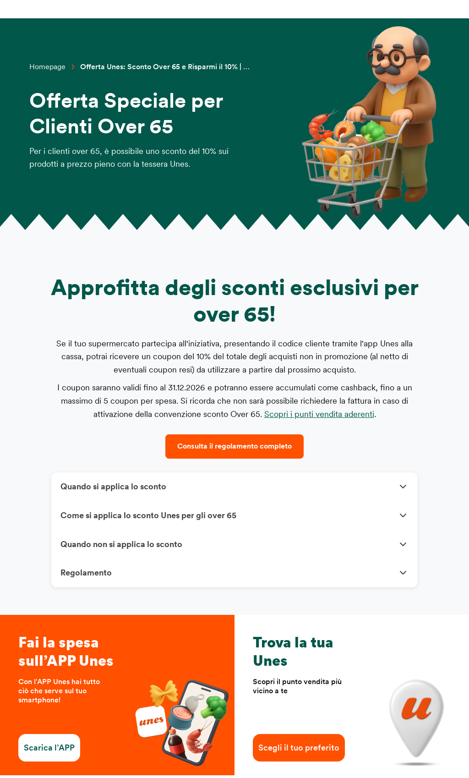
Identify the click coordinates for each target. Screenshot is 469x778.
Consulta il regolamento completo (234, 446)
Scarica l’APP (49, 750)
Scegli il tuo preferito (298, 750)
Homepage (47, 67)
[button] (234, 487)
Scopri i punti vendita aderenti (319, 414)
